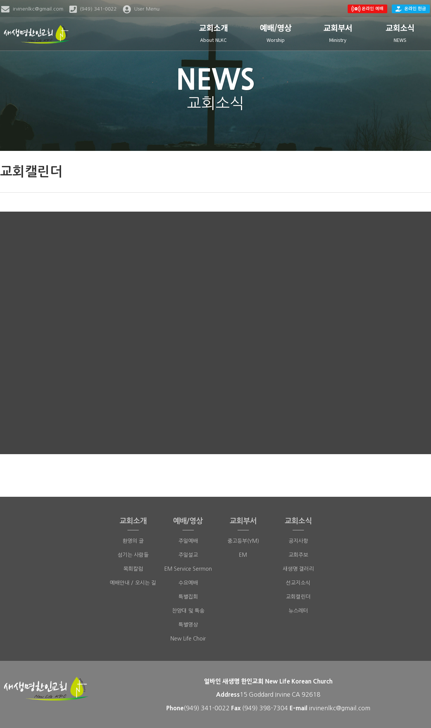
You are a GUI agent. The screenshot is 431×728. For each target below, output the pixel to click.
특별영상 (188, 624)
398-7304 (274, 708)
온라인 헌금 (411, 8)
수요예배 (188, 582)
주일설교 (188, 555)
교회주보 (298, 555)
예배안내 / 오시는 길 (133, 582)
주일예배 (188, 541)
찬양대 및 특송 (188, 610)
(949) (250, 708)
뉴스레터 (298, 610)
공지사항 (298, 541)
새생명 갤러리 (298, 568)
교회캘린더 (298, 596)
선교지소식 (298, 582)
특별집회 (188, 596)
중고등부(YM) (243, 541)
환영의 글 (133, 541)
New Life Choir (188, 638)
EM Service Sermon (188, 568)
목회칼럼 (133, 568)
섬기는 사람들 (133, 555)
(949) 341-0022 (207, 708)
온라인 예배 (367, 8)
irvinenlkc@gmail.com (339, 708)
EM (243, 555)
